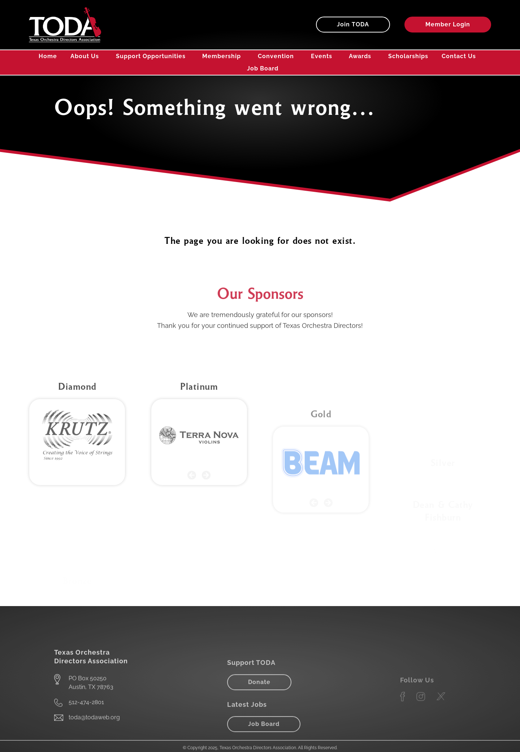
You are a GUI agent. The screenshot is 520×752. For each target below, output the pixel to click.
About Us (86, 56)
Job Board (262, 68)
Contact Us (459, 56)
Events (323, 56)
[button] (191, 533)
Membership (223, 56)
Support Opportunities (152, 56)
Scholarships (408, 56)
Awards (362, 56)
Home (48, 56)
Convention (278, 56)
